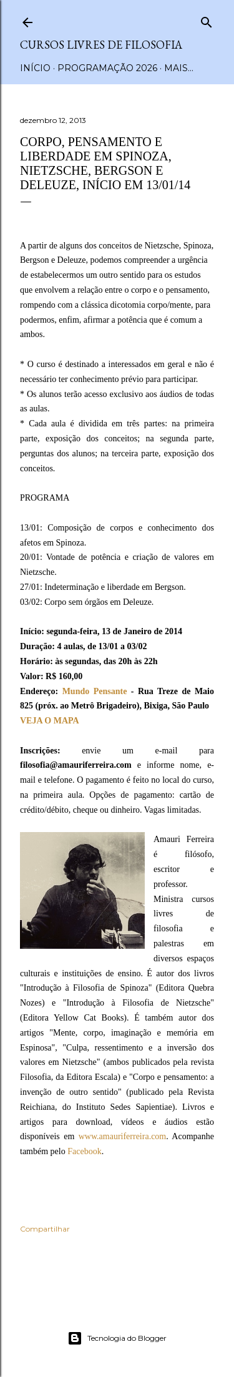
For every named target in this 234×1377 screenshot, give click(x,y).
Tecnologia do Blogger (117, 1338)
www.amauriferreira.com (123, 1136)
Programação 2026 (107, 68)
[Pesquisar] (206, 19)
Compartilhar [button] (45, 1228)
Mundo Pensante (94, 691)
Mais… (178, 68)
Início (35, 68)
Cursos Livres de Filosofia (101, 44)
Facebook (84, 1151)
